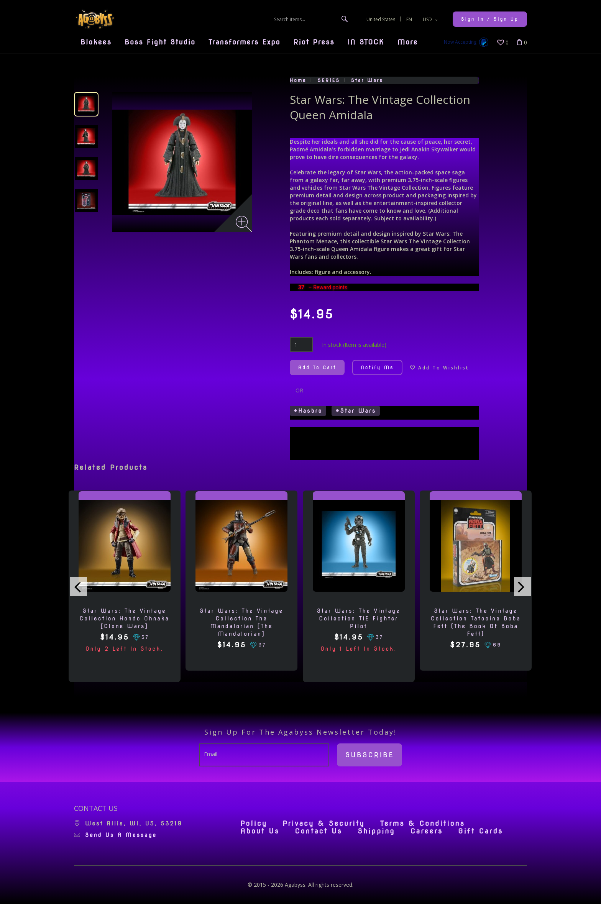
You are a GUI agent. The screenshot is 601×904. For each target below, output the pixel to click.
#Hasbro (308, 411)
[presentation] (78, 586)
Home (298, 80)
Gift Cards (480, 831)
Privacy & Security (323, 823)
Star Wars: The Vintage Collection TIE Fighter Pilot (359, 618)
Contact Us (318, 831)
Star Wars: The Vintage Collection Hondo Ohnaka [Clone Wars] (124, 618)
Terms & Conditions (422, 823)
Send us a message (121, 835)
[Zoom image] (244, 224)
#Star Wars (355, 411)
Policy (253, 823)
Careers (426, 831)
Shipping (376, 831)
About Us (259, 831)
